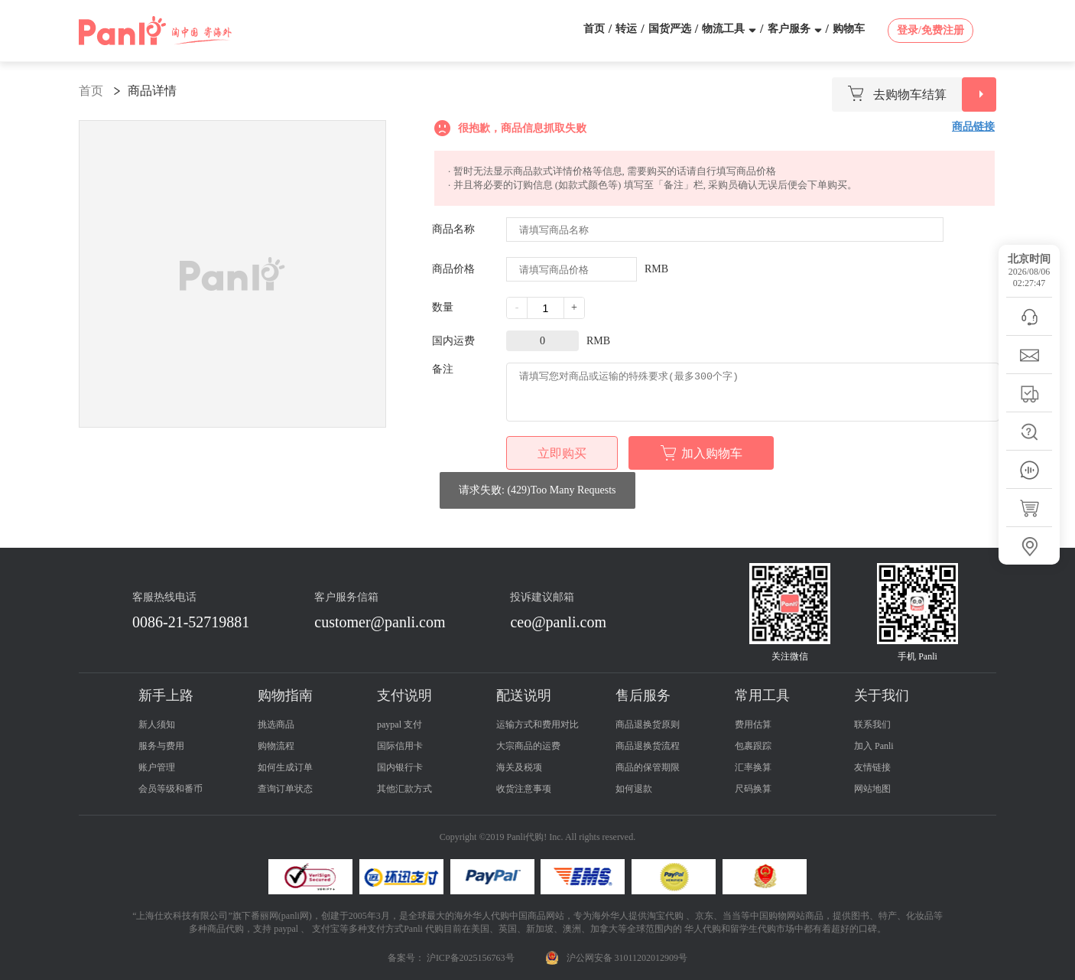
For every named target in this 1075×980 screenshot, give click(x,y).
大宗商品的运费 (528, 746)
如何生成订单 (285, 767)
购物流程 (276, 746)
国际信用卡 (400, 746)
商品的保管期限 (647, 767)
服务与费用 (161, 746)
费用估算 (753, 724)
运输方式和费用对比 (537, 724)
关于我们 (881, 695)
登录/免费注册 (930, 30)
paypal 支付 (399, 724)
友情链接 (872, 767)
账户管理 (156, 767)
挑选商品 (276, 724)
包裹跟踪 (753, 746)
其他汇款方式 (404, 788)
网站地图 (872, 788)
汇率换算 (753, 767)
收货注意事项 (523, 788)
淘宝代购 (665, 915)
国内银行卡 (400, 767)
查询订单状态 (285, 788)
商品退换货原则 (647, 724)
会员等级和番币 (170, 788)
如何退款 (633, 788)
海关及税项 (519, 767)
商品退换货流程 (647, 746)
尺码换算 (753, 788)
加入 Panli (874, 746)
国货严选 (669, 28)
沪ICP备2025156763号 (471, 957)
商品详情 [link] (152, 90)
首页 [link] (91, 90)
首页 (594, 28)
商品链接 (973, 126)
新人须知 (156, 724)
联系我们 (872, 724)
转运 (626, 28)
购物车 (849, 28)
